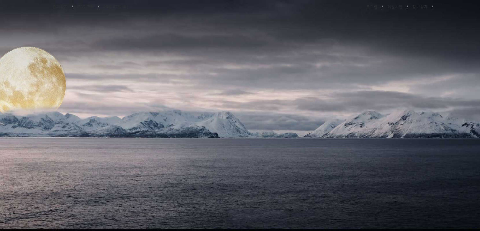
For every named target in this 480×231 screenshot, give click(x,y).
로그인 (372, 6)
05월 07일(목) (116, 6)
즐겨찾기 (60, 6)
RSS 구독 (86, 6)
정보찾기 (420, 6)
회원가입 (395, 6)
